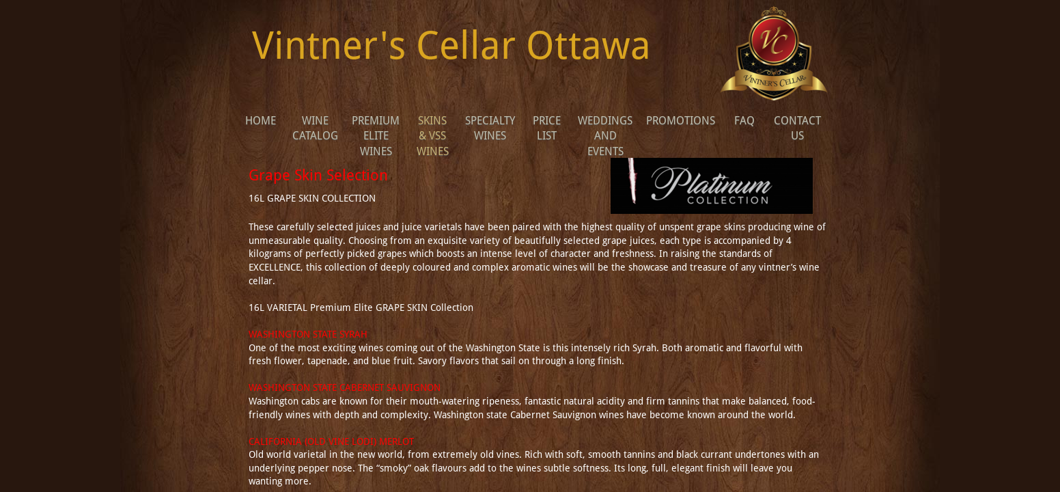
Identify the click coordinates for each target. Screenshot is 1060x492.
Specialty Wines (490, 128)
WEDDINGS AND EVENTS (605, 136)
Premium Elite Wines (376, 136)
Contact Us (797, 128)
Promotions (680, 120)
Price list (547, 128)
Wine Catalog (315, 128)
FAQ (744, 120)
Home (260, 120)
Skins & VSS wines (433, 136)
